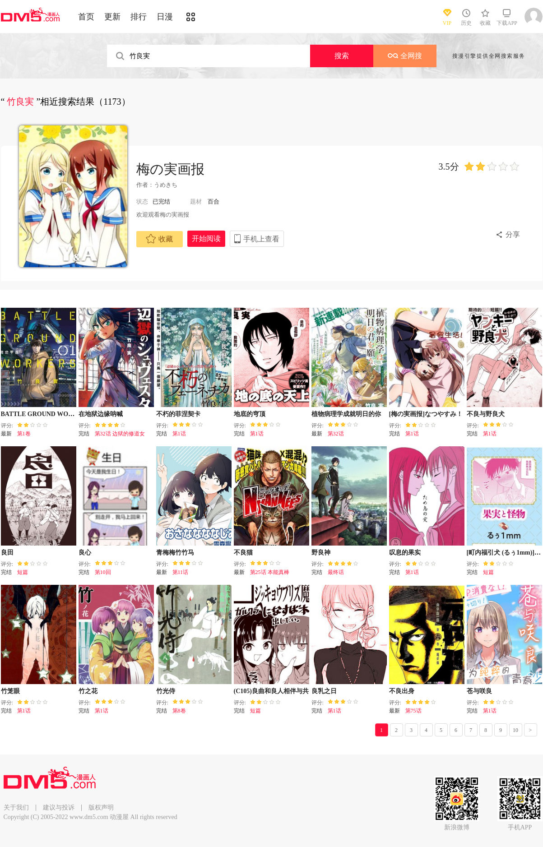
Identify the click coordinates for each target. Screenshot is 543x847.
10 (515, 730)
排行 (138, 16)
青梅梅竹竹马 (175, 552)
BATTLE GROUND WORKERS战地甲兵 (58, 414)
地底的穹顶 (249, 414)
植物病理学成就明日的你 (346, 414)
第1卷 (24, 433)
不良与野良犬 (486, 414)
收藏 (159, 239)
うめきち (165, 184)
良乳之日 (324, 691)
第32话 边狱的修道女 (120, 433)
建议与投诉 (58, 807)
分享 (513, 234)
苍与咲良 (479, 691)
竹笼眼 (10, 691)
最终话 (336, 572)
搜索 (341, 56)
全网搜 (405, 56)
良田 (7, 552)
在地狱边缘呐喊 (101, 414)
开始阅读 (206, 238)
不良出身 (401, 691)
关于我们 (16, 807)
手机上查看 (261, 239)
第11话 (180, 572)
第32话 (336, 433)
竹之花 (88, 691)
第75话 (413, 711)
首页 (86, 16)
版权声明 (101, 807)
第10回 (103, 572)
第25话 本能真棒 (269, 572)
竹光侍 (165, 691)
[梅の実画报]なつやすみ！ (426, 414)
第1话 (179, 433)
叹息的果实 (405, 552)
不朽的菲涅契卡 (178, 414)
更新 (112, 16)
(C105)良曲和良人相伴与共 (271, 691)
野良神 (320, 552)
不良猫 (243, 552)
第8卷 (179, 711)
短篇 (22, 572)
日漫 (165, 16)
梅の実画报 (170, 169)
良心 (85, 552)
